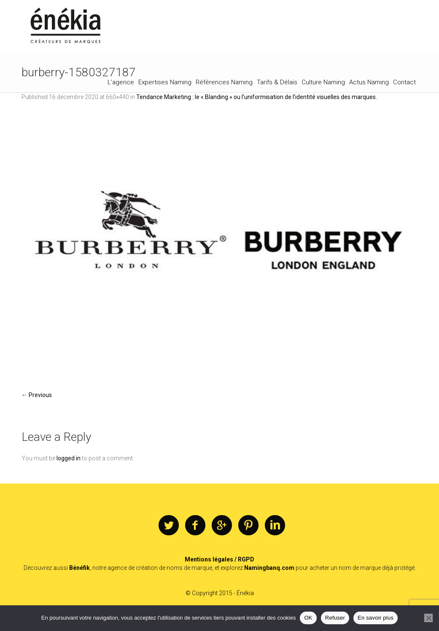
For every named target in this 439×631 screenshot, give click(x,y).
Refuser (335, 618)
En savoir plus (375, 618)
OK (308, 618)
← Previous (37, 395)
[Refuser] (428, 618)
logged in (69, 458)
